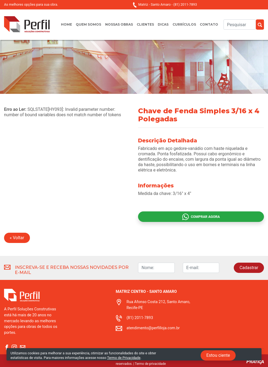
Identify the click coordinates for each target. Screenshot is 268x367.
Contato (209, 24)
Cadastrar (248, 267)
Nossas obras (119, 24)
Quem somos (88, 24)
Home (66, 24)
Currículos (184, 24)
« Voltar (17, 237)
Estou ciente (218, 355)
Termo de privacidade (150, 364)
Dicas (163, 24)
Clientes (145, 24)
